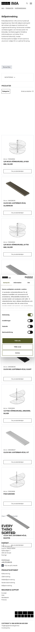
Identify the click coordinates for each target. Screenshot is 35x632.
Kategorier (5, 91)
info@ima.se (5, 560)
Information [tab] (17, 282)
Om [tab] (29, 282)
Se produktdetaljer (17, 171)
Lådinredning (5, 576)
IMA (2, 8)
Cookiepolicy (5, 628)
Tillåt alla (17, 340)
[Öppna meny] (30, 3)
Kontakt (4, 593)
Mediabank (5, 597)
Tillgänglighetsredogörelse (10, 625)
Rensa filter (7, 67)
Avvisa (17, 353)
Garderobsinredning (8, 582)
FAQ (2, 595)
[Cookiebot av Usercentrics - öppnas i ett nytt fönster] (25, 277)
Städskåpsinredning (8, 579)
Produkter (9, 8)
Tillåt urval (17, 347)
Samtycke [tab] (6, 282)
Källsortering (5, 573)
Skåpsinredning (20, 8)
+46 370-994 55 (6, 562)
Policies (4, 600)
